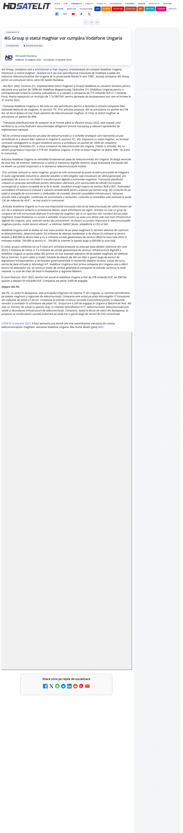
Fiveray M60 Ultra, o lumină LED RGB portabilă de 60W (154, 138)
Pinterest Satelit (157, 428)
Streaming (130, 3)
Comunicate (76, 3)
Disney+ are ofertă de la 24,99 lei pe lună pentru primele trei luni (157, 57)
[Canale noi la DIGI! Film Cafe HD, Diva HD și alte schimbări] (52, 558)
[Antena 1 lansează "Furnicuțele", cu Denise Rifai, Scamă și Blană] (52, 618)
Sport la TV (154, 3)
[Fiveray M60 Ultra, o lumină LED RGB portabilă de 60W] (157, 156)
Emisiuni (141, 3)
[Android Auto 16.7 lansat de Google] (119, 591)
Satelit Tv (101, 3)
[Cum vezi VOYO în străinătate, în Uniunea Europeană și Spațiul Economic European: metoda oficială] (157, 119)
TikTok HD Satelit (157, 412)
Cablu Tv (89, 3)
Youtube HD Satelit (157, 404)
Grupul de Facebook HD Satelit (157, 386)
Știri (65, 3)
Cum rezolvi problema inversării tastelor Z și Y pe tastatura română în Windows (26, 663)
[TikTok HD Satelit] (81, 14)
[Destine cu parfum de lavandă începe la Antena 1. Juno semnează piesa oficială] (52, 702)
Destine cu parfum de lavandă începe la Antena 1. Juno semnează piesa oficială (26, 702)
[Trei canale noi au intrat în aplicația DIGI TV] (119, 558)
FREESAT (152, 466)
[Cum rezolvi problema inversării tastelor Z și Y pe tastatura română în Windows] (52, 662)
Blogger (114, 734)
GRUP (65, 14)
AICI (100, 327)
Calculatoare (85, 9)
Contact (172, 9)
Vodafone (118, 9)
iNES (140, 9)
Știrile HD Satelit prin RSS (157, 438)
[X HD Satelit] (89, 14)
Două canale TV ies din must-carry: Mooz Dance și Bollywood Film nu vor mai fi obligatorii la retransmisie (93, 621)
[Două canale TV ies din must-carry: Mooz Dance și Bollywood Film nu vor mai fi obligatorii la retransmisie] (119, 618)
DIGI (97, 9)
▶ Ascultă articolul (33, 45)
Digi (142, 466)
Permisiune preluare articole (157, 500)
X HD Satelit (157, 420)
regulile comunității (48, 466)
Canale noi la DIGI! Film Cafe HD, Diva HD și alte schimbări (26, 555)
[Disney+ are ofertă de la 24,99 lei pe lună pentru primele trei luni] (157, 75)
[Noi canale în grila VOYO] (52, 591)
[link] (33, 560)
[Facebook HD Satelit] (57, 14)
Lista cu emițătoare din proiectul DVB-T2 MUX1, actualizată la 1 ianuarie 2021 (104, 698)
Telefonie (167, 3)
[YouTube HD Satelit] (73, 14)
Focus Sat (130, 9)
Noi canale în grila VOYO (26, 585)
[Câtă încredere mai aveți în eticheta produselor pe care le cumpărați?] (119, 662)
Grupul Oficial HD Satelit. (78, 470)
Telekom (161, 9)
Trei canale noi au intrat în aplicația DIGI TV (92, 553)
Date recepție (116, 3)
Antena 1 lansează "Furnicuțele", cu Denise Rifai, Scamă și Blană (26, 615)
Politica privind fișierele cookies (157, 510)
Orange (106, 9)
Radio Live (71, 9)
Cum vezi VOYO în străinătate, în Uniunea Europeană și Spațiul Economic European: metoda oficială (156, 98)
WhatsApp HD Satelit (157, 396)
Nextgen (150, 9)
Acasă (57, 3)
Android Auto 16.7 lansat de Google (92, 585)
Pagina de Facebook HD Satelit (157, 375)
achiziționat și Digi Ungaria (51, 69)
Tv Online (59, 9)
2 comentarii (12, 45)
